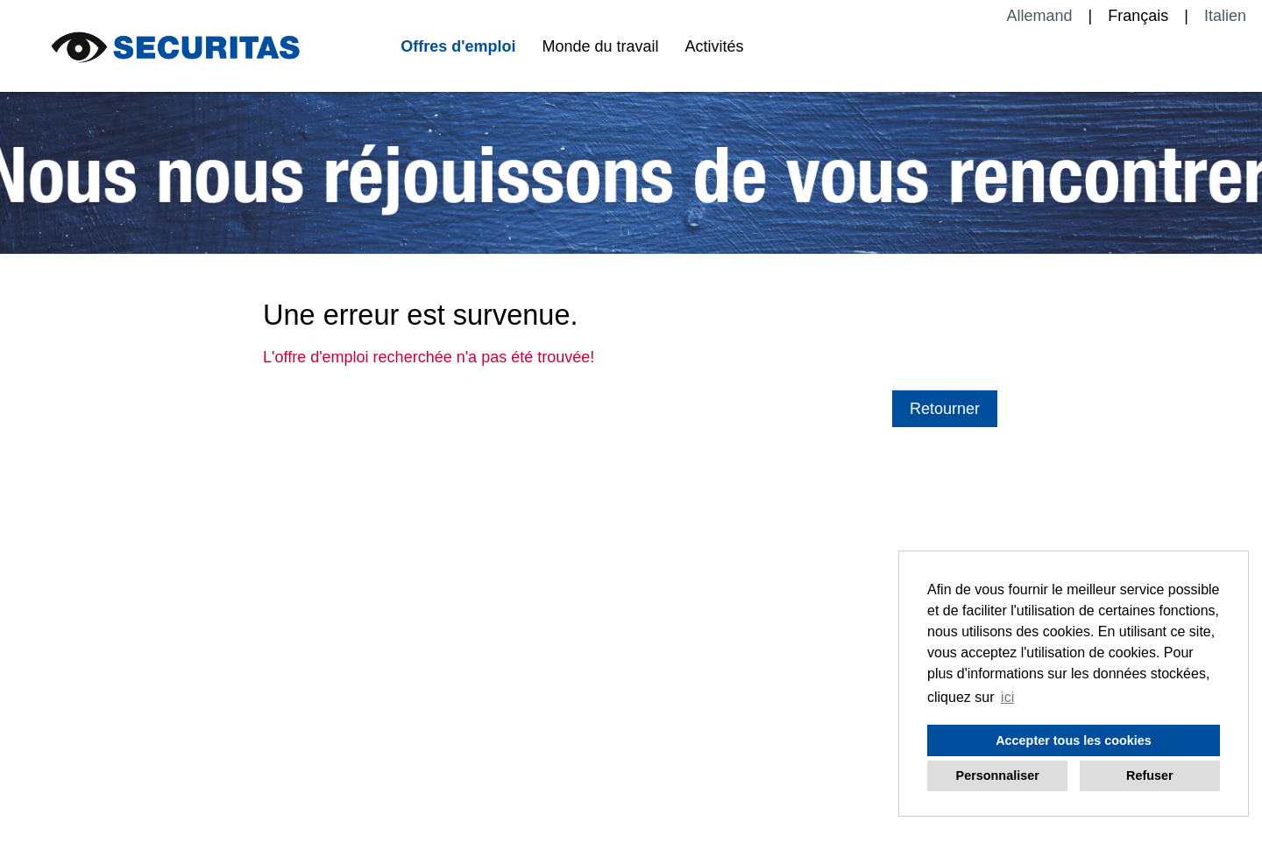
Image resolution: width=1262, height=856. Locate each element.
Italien (1225, 16)
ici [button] (1007, 697)
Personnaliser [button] (997, 775)
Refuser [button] (1149, 775)
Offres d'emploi (458, 46)
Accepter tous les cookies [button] (1074, 740)
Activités (714, 46)
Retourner (945, 408)
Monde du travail (600, 46)
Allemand (1040, 16)
